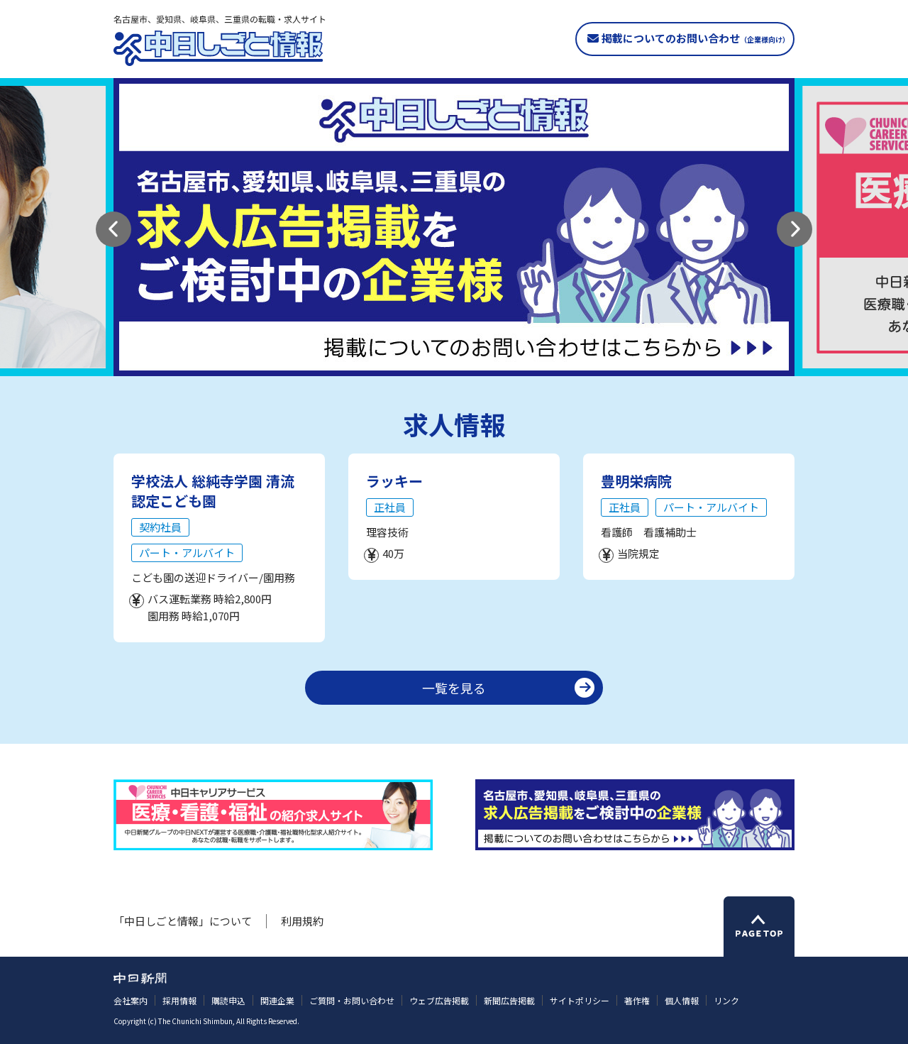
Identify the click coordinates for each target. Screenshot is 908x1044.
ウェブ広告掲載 (439, 1000)
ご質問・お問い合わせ (351, 1000)
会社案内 (131, 1000)
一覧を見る (454, 687)
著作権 (637, 1000)
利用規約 (302, 920)
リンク (726, 1000)
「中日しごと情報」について (183, 920)
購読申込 (228, 1000)
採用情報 (179, 1000)
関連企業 (277, 1000)
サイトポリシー (579, 1000)
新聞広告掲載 (509, 1000)
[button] (113, 229)
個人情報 (682, 1000)
